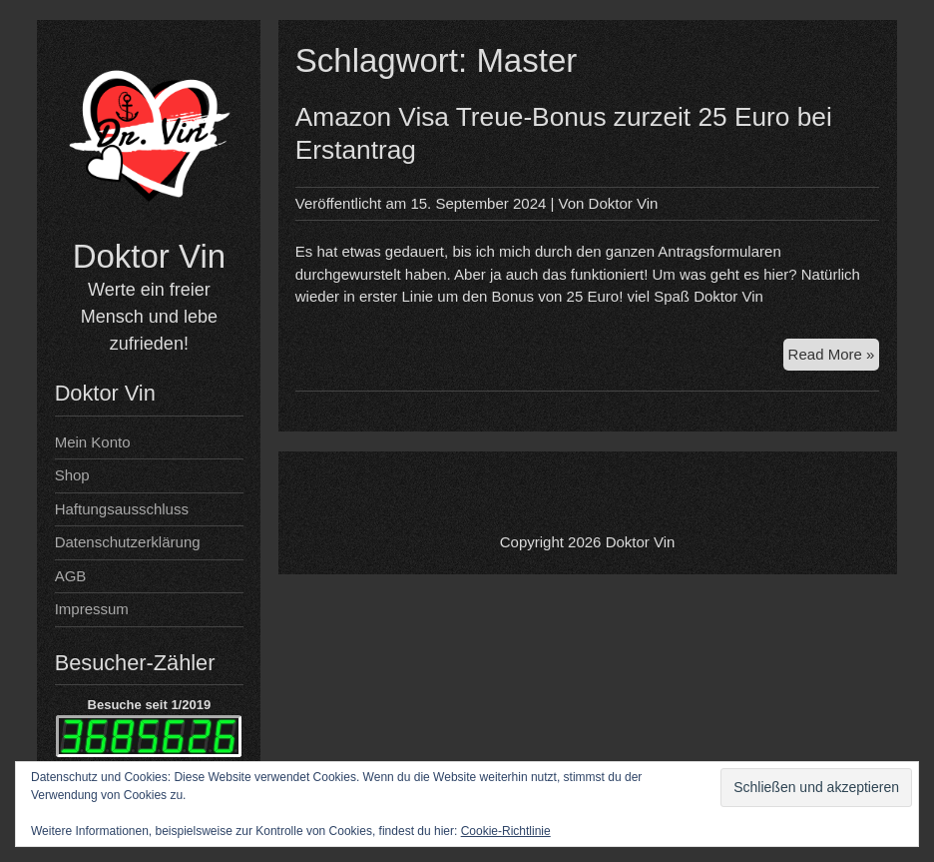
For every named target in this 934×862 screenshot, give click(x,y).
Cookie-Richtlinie (506, 831)
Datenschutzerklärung (128, 541)
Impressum (92, 608)
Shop (72, 474)
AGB (71, 575)
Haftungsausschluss (122, 508)
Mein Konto (93, 441)
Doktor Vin (149, 256)
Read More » (834, 357)
